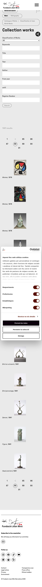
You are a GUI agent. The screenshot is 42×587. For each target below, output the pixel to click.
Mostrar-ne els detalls (26, 316)
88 (15, 144)
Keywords (6, 44)
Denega (21, 336)
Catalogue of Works (10, 21)
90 (31, 144)
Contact (3, 568)
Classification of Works (11, 38)
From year (6, 79)
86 (31, 139)
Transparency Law (27, 568)
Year (4, 62)
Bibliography (15, 16)
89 (23, 144)
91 (19, 148)
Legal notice (5, 570)
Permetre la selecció (21, 329)
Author (5, 70)
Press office (26, 570)
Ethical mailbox (27, 572)
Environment (5, 574)
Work (6, 16)
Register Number (8, 96)
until (4, 87)
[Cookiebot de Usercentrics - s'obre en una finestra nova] (30, 249)
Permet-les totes (21, 323)
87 (7, 144)
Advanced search (10, 10)
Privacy (3, 572)
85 (23, 139)
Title (4, 53)
